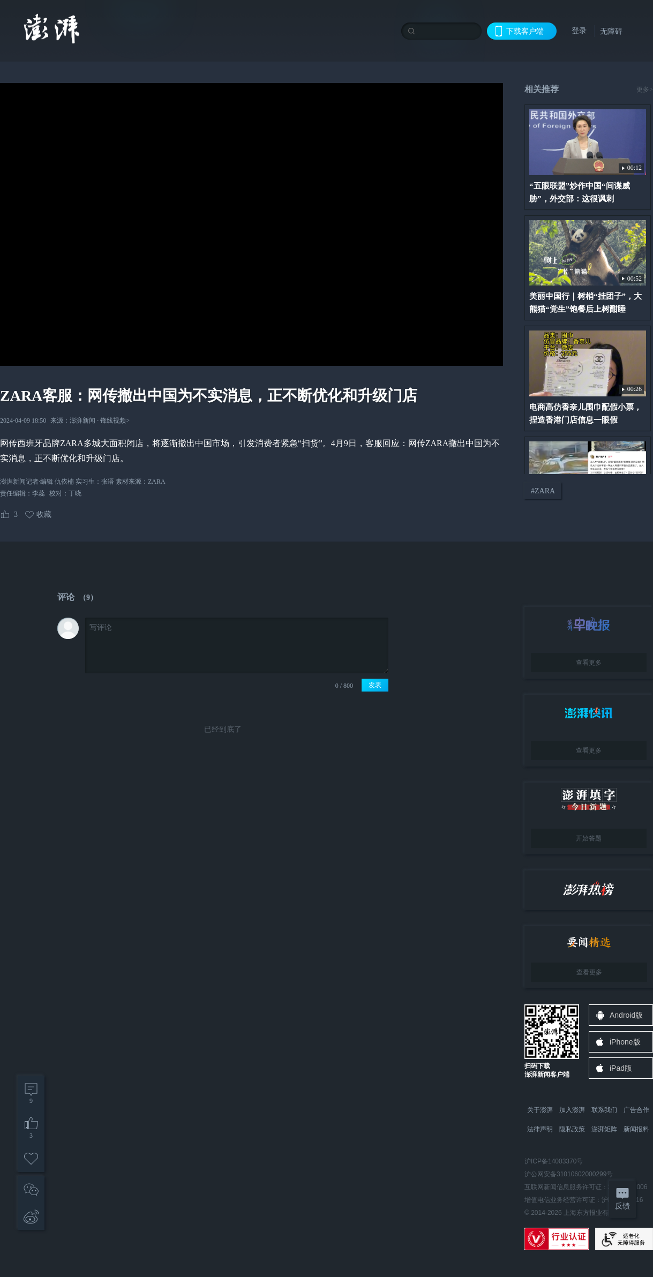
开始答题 (589, 838)
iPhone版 (625, 1042)
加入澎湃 (572, 1110)
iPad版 (621, 1068)
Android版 (626, 1015)
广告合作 (636, 1110)
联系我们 (604, 1110)
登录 (579, 30)
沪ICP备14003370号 (553, 1161)
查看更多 (589, 662)
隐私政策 (572, 1129)
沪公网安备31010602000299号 (568, 1174)
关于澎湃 (540, 1110)
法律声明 (540, 1129)
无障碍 (611, 31)
